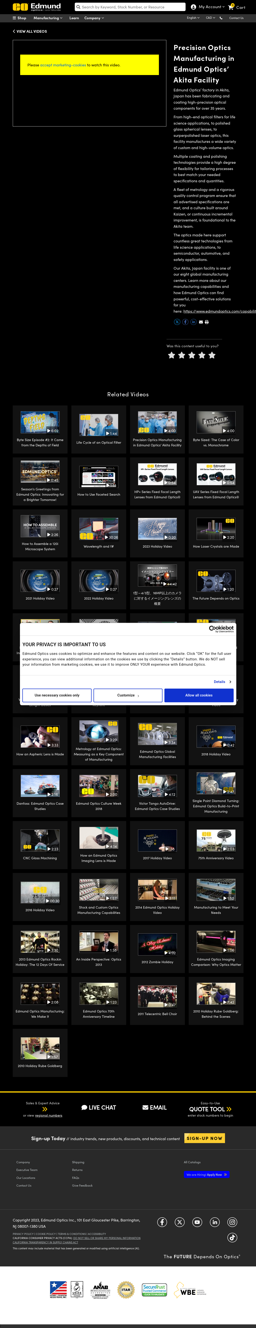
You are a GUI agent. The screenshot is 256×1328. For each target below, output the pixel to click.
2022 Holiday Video (98, 598)
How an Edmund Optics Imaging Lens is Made (98, 858)
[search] (130, 7)
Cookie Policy (46, 1234)
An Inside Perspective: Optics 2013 (98, 962)
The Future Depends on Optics (216, 598)
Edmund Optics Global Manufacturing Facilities (157, 754)
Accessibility (97, 1234)
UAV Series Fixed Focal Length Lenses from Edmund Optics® (216, 494)
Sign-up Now (205, 1138)
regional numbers (48, 1115)
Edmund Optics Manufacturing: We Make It (40, 1014)
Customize (128, 695)
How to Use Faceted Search (98, 494)
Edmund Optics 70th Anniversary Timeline (99, 1014)
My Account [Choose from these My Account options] (209, 7)
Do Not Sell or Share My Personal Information (107, 1238)
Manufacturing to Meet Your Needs (216, 910)
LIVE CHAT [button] (98, 1107)
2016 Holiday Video (40, 910)
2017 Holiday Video (157, 858)
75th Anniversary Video (216, 858)
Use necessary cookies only (57, 695)
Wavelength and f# (99, 546)
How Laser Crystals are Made (216, 546)
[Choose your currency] (211, 18)
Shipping (78, 1162)
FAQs (75, 1178)
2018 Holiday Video (216, 754)
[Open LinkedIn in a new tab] (214, 1224)
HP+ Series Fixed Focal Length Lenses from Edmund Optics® (157, 494)
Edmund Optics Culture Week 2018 (98, 806)
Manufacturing (49, 18)
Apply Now (205, 1174)
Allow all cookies (198, 695)
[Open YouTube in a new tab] (197, 1224)
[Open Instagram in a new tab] (232, 1224)
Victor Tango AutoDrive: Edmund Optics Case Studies (157, 806)
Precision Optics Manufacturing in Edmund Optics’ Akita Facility (157, 442)
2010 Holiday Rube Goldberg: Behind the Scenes (216, 1014)
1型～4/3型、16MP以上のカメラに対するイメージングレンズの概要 (157, 598)
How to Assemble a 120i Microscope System (40, 546)
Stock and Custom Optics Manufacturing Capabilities (98, 910)
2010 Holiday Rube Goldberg (40, 1065)
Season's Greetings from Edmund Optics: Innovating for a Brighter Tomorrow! (40, 494)
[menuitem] (25, 18)
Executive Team (26, 1170)
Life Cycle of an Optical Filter (98, 442)
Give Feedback (82, 1185)
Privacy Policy (23, 1234)
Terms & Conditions (72, 1234)
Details (219, 681)
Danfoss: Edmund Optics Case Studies (40, 806)
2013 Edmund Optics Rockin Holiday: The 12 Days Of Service (40, 962)
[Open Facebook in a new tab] (162, 1224)
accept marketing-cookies (63, 64)
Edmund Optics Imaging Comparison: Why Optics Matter (216, 962)
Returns (77, 1170)
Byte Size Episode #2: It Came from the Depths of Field (40, 442)
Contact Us (236, 18)
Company (95, 18)
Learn (74, 17)
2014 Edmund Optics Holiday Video (157, 910)
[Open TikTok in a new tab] (232, 1239)
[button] (225, 17)
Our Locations (25, 1178)
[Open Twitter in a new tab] (179, 1224)
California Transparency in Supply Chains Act (45, 1242)
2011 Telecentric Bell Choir (157, 1014)
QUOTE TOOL (207, 1109)
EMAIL (155, 1107)
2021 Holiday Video (40, 598)
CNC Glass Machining (40, 858)
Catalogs (192, 1162)
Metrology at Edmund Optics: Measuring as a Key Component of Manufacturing (99, 754)
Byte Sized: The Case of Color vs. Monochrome (216, 442)
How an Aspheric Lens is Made (40, 754)
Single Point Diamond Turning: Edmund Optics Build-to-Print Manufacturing (216, 806)
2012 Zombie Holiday (157, 962)
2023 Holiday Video (157, 546)
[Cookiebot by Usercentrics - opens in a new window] (213, 629)
